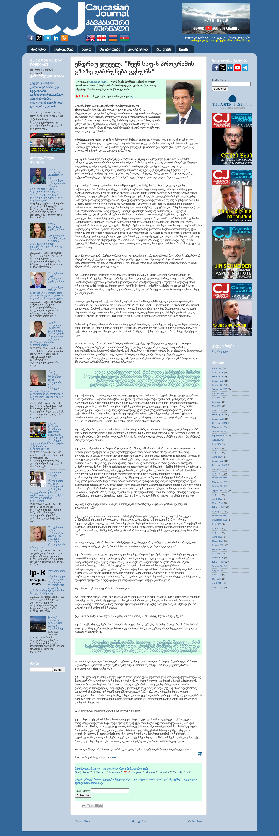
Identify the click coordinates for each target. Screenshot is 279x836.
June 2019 (217, 574)
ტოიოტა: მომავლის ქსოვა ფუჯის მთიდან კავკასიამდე (55, 623)
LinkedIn (164, 772)
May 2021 (217, 532)
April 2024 (217, 456)
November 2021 (219, 519)
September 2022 (219, 490)
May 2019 (217, 578)
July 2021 (216, 524)
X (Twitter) (99, 772)
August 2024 (218, 439)
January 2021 (218, 545)
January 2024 (218, 461)
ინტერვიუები (109, 49)
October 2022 (218, 486)
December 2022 (219, 477)
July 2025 (216, 397)
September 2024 (219, 435)
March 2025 (217, 410)
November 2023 (219, 469)
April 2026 (217, 368)
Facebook (114, 772)
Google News (82, 772)
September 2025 (219, 389)
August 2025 (218, 393)
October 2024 (218, 431)
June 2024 (217, 448)
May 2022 (217, 494)
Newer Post (82, 821)
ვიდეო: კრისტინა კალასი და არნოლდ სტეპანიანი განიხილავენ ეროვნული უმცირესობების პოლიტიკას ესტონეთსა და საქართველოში (47, 95)
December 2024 (219, 423)
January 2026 (218, 381)
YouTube (178, 772)
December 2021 (219, 515)
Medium (150, 772)
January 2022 (218, 511)
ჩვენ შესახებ (63, 49)
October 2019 (218, 566)
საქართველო (220, 351)
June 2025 (217, 401)
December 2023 (219, 465)
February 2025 (219, 414)
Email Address (83, 790)
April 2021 (217, 536)
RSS (189, 772)
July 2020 (216, 553)
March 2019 (217, 587)
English (185, 49)
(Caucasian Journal (98, 81)
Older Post (195, 821)
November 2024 (219, 427)
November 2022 (219, 482)
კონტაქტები (138, 49)
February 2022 (219, 507)
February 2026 (219, 376)
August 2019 (218, 570)
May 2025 (217, 406)
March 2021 (217, 541)
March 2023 (217, 473)
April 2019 (217, 583)
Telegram (136, 772)
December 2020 (219, 549)
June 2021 (217, 528)
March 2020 (217, 557)
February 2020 (219, 562)
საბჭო (86, 49)
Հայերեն (163, 49)
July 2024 (216, 444)
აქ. (132, 96)
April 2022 (217, 498)
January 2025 (218, 418)
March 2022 (217, 503)
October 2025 (218, 385)
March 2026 (217, 372)
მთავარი (38, 49)
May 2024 (217, 452)
